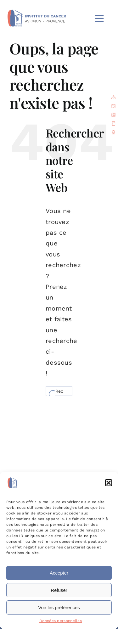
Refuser (59, 590)
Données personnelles (60, 621)
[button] (108, 483)
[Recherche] (50, 391)
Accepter (59, 573)
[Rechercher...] (59, 391)
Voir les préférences (59, 607)
